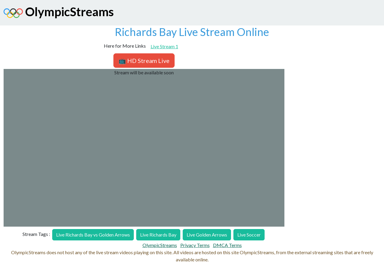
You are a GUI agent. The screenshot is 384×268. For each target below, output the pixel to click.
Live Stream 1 (164, 46)
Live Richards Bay (158, 234)
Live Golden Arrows (207, 234)
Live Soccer (249, 234)
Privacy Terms (195, 245)
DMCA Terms (227, 245)
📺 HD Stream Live (144, 60)
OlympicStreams (59, 13)
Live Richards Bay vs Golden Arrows (93, 234)
